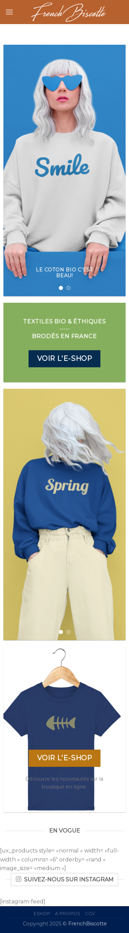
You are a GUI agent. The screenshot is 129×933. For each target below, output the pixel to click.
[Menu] (9, 11)
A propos (67, 913)
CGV (90, 913)
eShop (42, 913)
